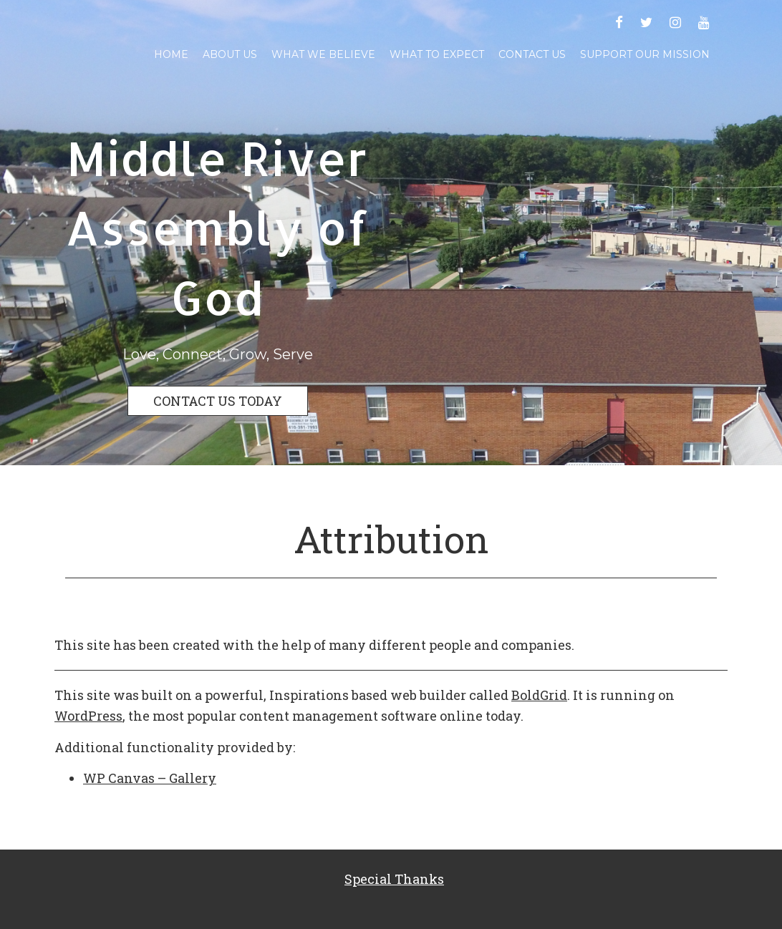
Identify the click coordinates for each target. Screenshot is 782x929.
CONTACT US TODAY (217, 400)
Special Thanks (394, 878)
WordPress (88, 715)
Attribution (391, 539)
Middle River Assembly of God (217, 227)
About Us (230, 54)
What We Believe (323, 54)
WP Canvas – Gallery (149, 778)
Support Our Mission (645, 54)
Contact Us (532, 54)
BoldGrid (539, 695)
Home (171, 54)
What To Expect (437, 54)
